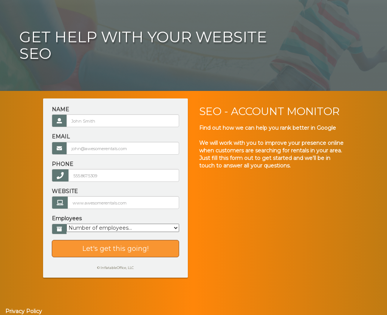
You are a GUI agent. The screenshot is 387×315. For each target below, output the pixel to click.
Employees (67, 218)
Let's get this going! (115, 248)
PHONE (62, 164)
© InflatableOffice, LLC (115, 268)
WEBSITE (65, 191)
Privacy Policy (23, 311)
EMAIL (61, 136)
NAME (60, 109)
